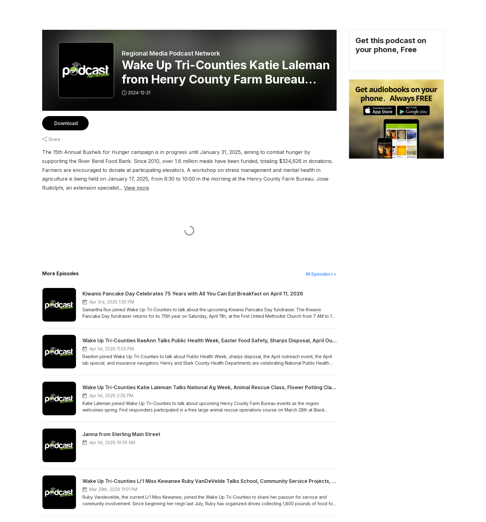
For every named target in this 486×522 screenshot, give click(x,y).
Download (65, 123)
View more (309, 178)
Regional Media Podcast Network (170, 53)
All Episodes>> (322, 265)
